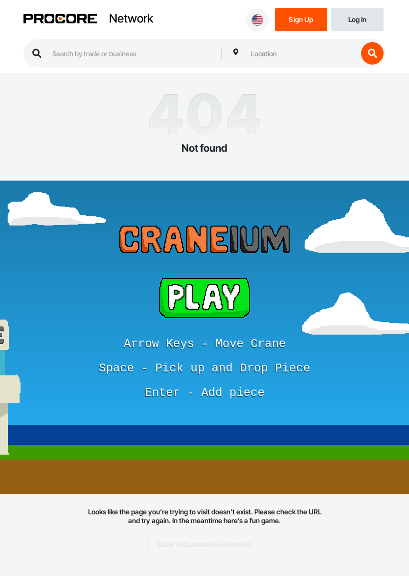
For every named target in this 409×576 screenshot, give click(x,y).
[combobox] (302, 53)
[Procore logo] (60, 19)
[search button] (372, 53)
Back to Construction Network (205, 544)
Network (131, 18)
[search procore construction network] (132, 53)
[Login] (357, 19)
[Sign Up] (301, 19)
